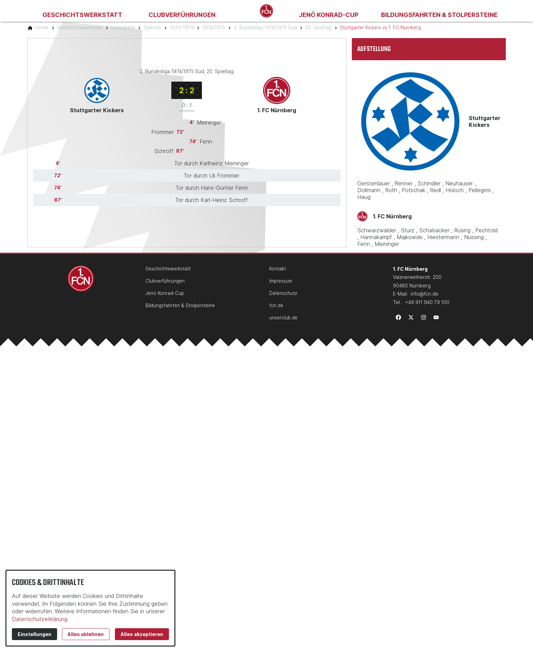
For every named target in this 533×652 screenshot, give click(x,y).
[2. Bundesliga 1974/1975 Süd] (265, 27)
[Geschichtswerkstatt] (79, 27)
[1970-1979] (182, 27)
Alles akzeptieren (142, 634)
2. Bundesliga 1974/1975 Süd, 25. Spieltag (187, 71)
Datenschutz (283, 293)
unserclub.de (283, 317)
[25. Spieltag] (318, 27)
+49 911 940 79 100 (427, 302)
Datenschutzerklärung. (40, 619)
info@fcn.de (425, 294)
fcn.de (276, 305)
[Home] (41, 27)
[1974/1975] (214, 27)
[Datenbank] (123, 27)
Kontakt (277, 268)
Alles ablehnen (86, 634)
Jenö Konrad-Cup (328, 14)
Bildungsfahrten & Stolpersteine (439, 14)
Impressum (280, 281)
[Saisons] (152, 27)
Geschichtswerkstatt (82, 14)
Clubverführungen (182, 14)
